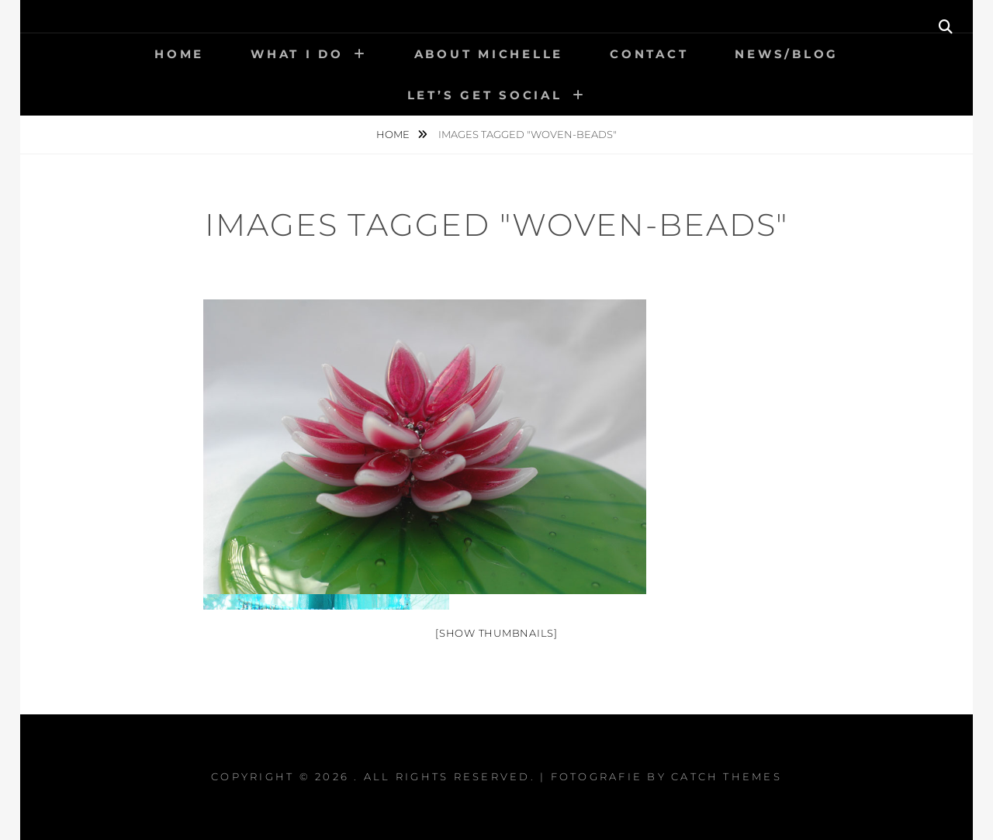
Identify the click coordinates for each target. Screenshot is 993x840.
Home (179, 54)
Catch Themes (726, 776)
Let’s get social (484, 95)
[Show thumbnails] (496, 633)
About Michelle (489, 54)
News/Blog (787, 54)
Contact (649, 54)
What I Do (297, 54)
